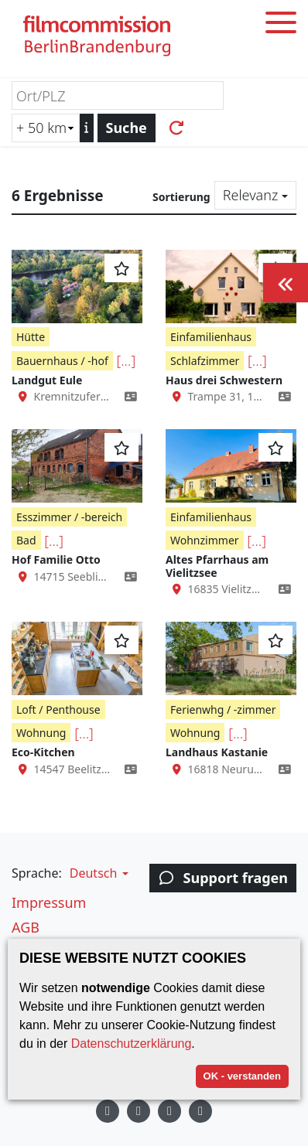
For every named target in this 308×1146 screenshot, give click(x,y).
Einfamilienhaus (211, 336)
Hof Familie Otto (56, 559)
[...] (125, 360)
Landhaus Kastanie (217, 752)
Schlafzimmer (204, 360)
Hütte (30, 336)
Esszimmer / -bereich (69, 517)
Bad (26, 540)
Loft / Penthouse (58, 709)
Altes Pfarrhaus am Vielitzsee (217, 566)
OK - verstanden (242, 1076)
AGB (25, 927)
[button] (97, 873)
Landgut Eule (47, 380)
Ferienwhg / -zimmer (222, 709)
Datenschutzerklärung (131, 1043)
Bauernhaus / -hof (62, 360)
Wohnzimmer (204, 540)
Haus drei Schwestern (224, 380)
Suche (126, 127)
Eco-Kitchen (43, 752)
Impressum (49, 902)
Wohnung (41, 732)
